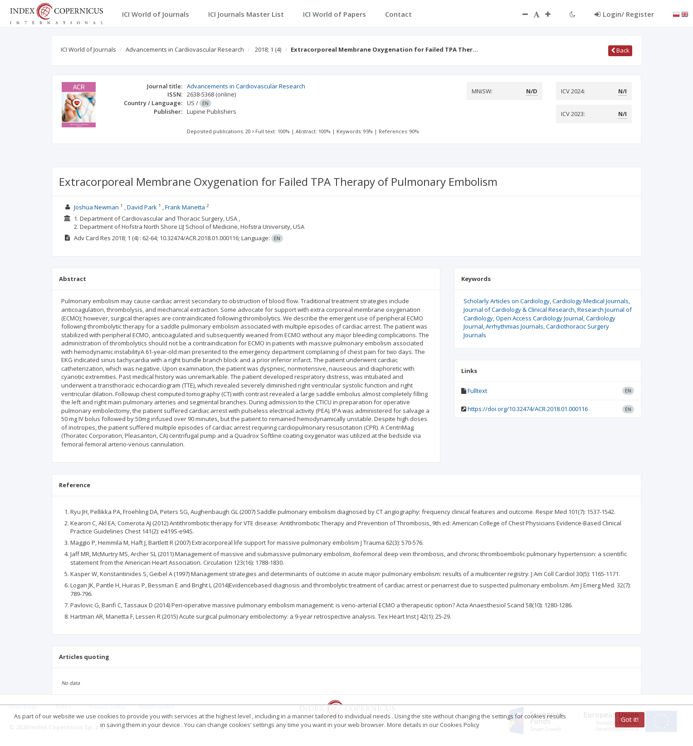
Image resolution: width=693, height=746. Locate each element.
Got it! (630, 719)
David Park (142, 207)
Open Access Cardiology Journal (539, 318)
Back (620, 50)
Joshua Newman (96, 207)
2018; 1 (268, 49)
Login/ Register (624, 14)
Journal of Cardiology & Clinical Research (519, 309)
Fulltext (477, 391)
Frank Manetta (185, 207)
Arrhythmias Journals (514, 326)
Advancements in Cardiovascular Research (185, 49)
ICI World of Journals (88, 49)
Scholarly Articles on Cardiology (507, 301)
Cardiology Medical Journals (590, 301)
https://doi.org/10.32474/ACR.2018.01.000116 (528, 409)
